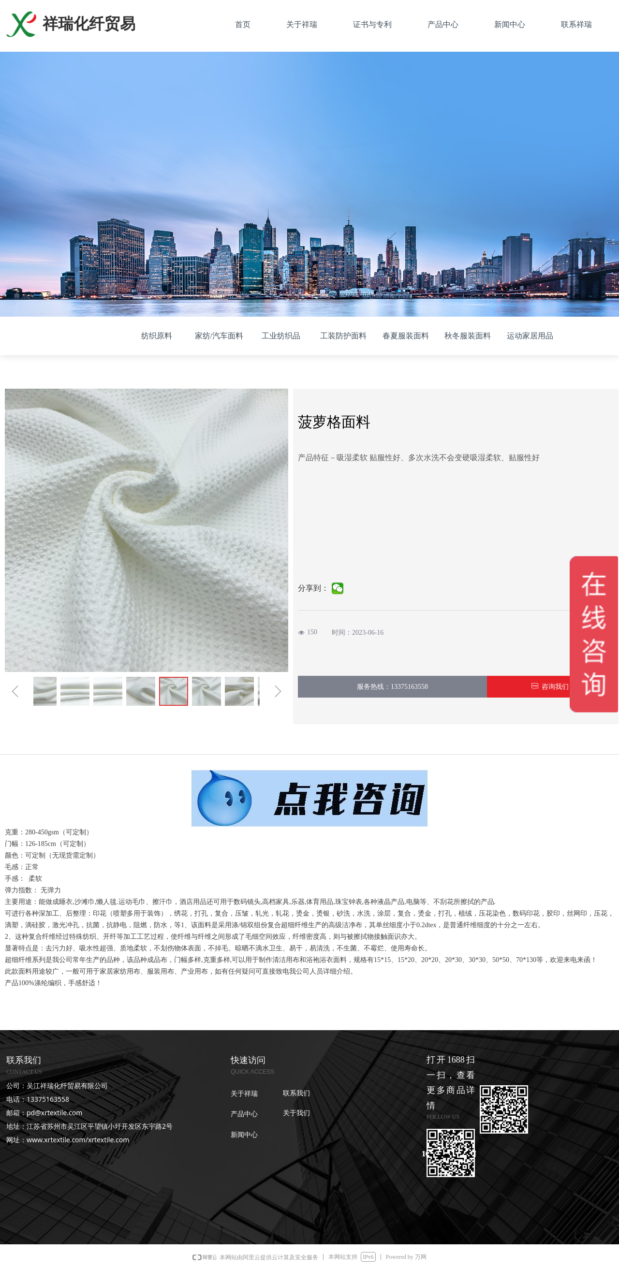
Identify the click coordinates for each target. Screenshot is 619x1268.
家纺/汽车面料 (219, 336)
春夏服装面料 (406, 336)
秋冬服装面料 (467, 336)
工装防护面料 (343, 336)
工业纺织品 (281, 336)
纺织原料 (156, 336)
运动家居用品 (530, 336)
